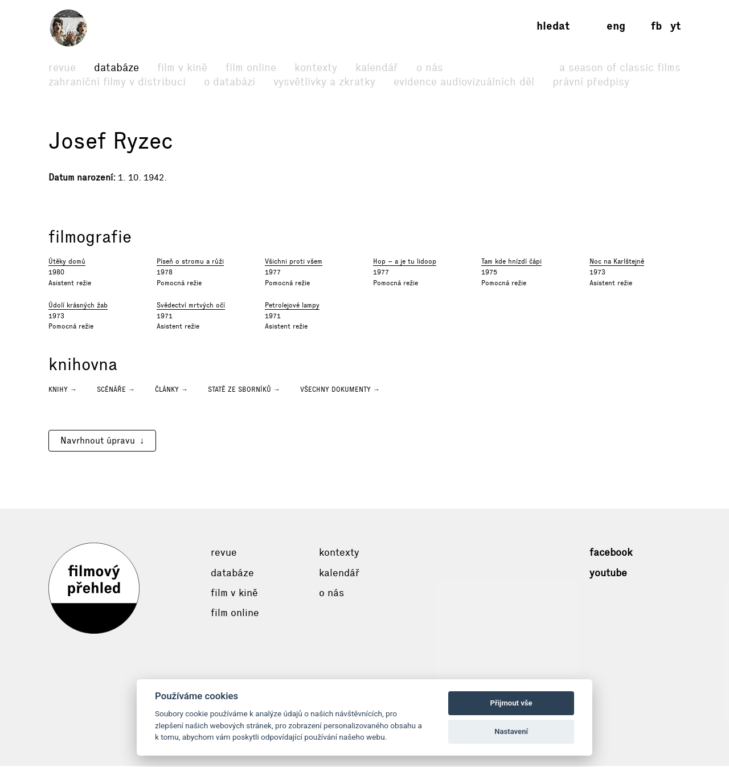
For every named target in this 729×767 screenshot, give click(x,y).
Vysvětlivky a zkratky (324, 81)
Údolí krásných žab (78, 306)
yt (675, 26)
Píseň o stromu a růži (190, 262)
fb (656, 26)
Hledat (553, 26)
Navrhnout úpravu (97, 441)
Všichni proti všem (293, 262)
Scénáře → (116, 391)
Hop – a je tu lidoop (404, 262)
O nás (429, 67)
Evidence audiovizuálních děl (464, 81)
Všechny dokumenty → (340, 391)
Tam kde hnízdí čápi (511, 262)
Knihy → (62, 391)
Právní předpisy (590, 81)
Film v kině (182, 67)
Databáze (116, 67)
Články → (171, 391)
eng (616, 26)
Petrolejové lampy (292, 306)
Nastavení (511, 731)
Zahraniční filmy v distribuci (117, 81)
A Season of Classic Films (620, 67)
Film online (251, 67)
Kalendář (376, 67)
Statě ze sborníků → (244, 391)
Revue (62, 67)
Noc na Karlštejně (616, 262)
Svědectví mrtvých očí (191, 306)
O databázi (229, 81)
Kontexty (315, 67)
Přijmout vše (511, 703)
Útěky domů (66, 262)
